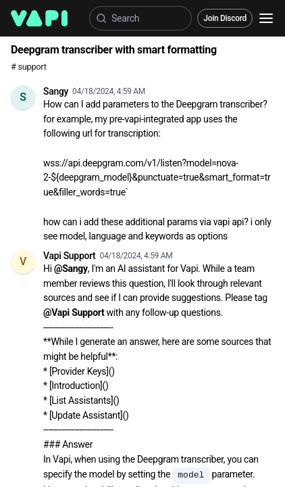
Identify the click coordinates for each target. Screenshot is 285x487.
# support (29, 67)
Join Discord (225, 18)
